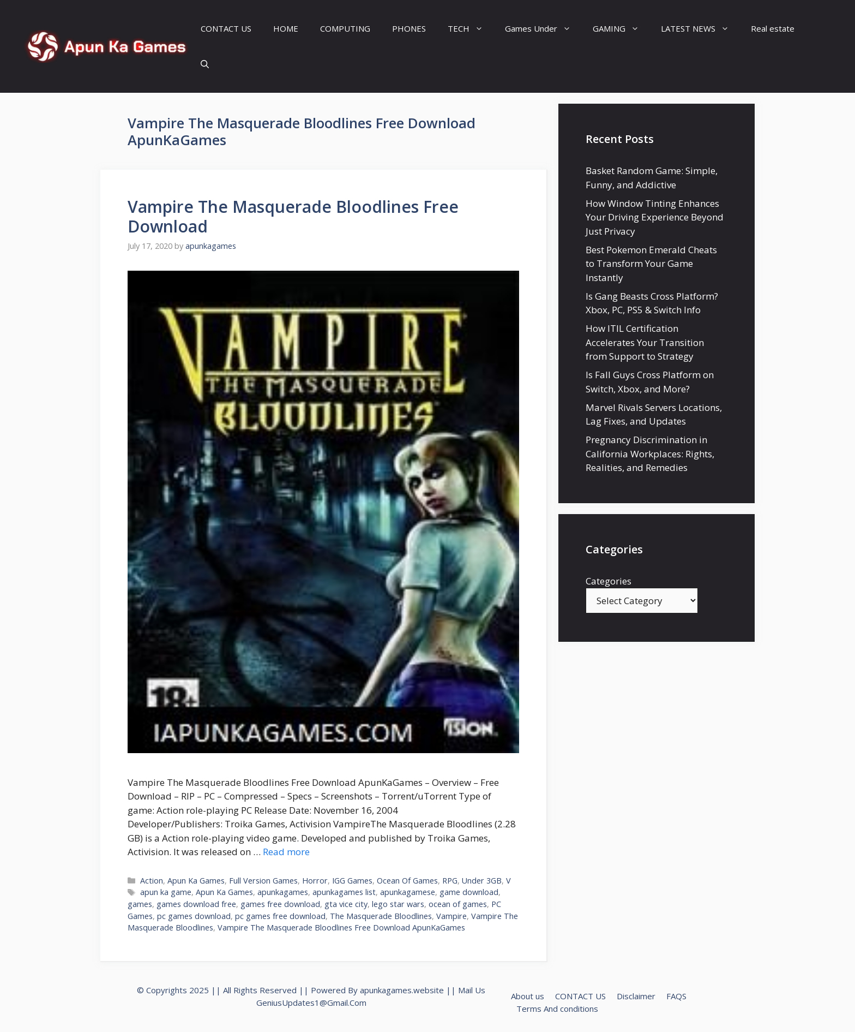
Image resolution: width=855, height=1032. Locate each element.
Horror (315, 880)
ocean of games (458, 904)
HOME (285, 28)
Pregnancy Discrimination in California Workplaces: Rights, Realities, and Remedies (650, 453)
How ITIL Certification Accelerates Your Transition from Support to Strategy (645, 342)
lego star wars (398, 904)
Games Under (543, 28)
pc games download (194, 916)
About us (527, 996)
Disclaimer (636, 996)
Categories (608, 581)
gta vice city (346, 904)
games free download (280, 904)
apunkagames (282, 892)
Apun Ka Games (196, 880)
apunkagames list (344, 892)
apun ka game (165, 892)
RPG (449, 880)
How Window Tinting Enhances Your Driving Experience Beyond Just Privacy (655, 217)
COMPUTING (345, 28)
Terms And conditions (557, 1008)
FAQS (676, 996)
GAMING (621, 28)
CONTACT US (226, 28)
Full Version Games (263, 880)
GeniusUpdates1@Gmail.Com (311, 1002)
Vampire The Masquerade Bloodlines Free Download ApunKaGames (341, 927)
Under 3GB (482, 880)
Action (151, 880)
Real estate (772, 28)
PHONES (409, 28)
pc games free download (280, 916)
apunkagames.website (402, 990)
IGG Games (352, 880)
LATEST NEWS (700, 28)
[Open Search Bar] (205, 64)
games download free (196, 904)
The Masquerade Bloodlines (381, 916)
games (140, 904)
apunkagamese (407, 892)
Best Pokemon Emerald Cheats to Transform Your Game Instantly (651, 263)
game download (468, 892)
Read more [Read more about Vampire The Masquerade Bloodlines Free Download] (286, 851)
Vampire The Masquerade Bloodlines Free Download (293, 216)
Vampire (451, 916)
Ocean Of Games (407, 880)
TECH (471, 28)
